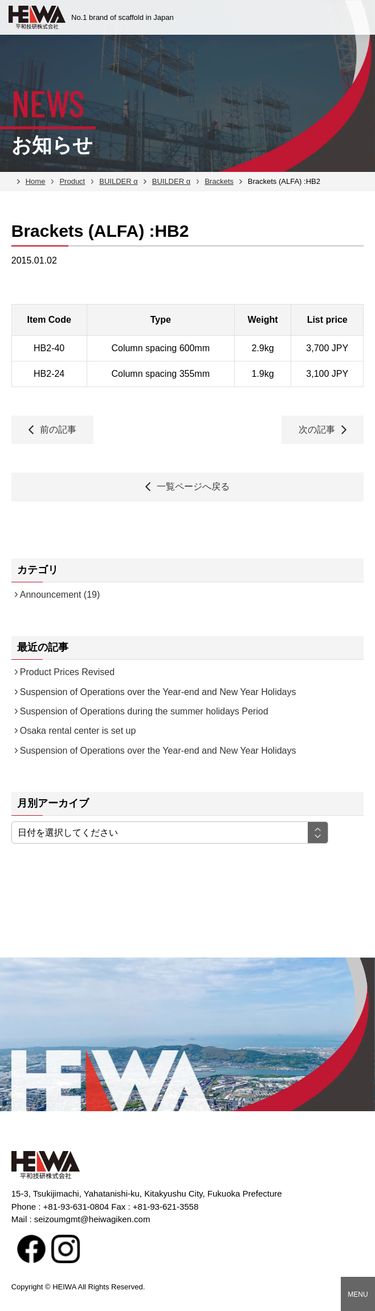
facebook (31, 1249)
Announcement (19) (60, 594)
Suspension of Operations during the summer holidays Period (144, 711)
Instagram (65, 1249)
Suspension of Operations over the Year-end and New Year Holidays (158, 692)
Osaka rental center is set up (78, 730)
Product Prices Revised (67, 672)
